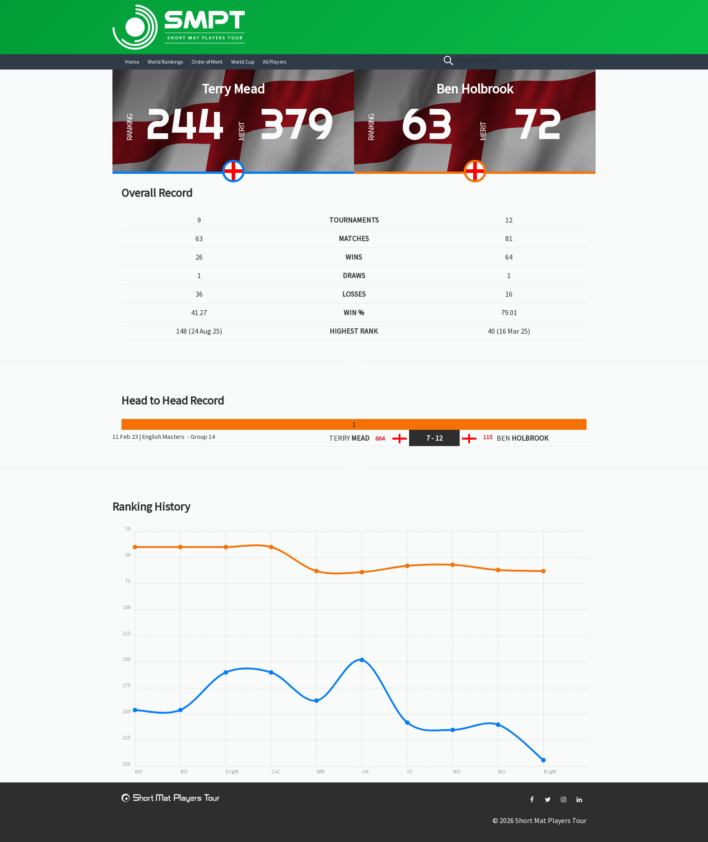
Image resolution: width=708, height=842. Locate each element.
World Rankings (165, 61)
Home (132, 61)
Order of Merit (207, 61)
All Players (274, 61)
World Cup (242, 61)
